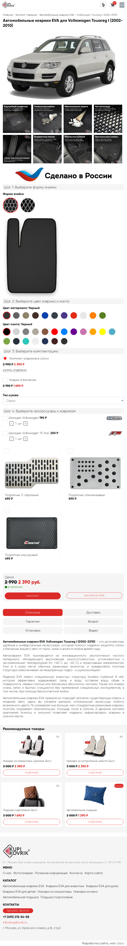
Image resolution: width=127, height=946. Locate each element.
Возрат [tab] (93, 621)
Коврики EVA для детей (19, 891)
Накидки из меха (86, 891)
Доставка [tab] (93, 612)
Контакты (76, 873)
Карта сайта (94, 873)
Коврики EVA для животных (65, 886)
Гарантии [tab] (32, 621)
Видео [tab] (93, 630)
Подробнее (31, 772)
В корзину (33, 596)
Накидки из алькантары (55, 891)
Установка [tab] (32, 630)
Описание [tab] (32, 612)
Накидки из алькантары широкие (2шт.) (27, 760)
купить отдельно (15, 370)
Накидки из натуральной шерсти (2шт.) (91, 760)
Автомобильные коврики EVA (23, 886)
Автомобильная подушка (82, 810)
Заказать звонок (18, 910)
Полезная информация (51, 873)
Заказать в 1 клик (94, 595)
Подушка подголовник (57, 897)
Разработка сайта (95, 943)
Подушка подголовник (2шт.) (20, 810)
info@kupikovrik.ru (15, 922)
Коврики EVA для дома (102, 886)
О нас (7, 873)
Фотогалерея (23, 873)
